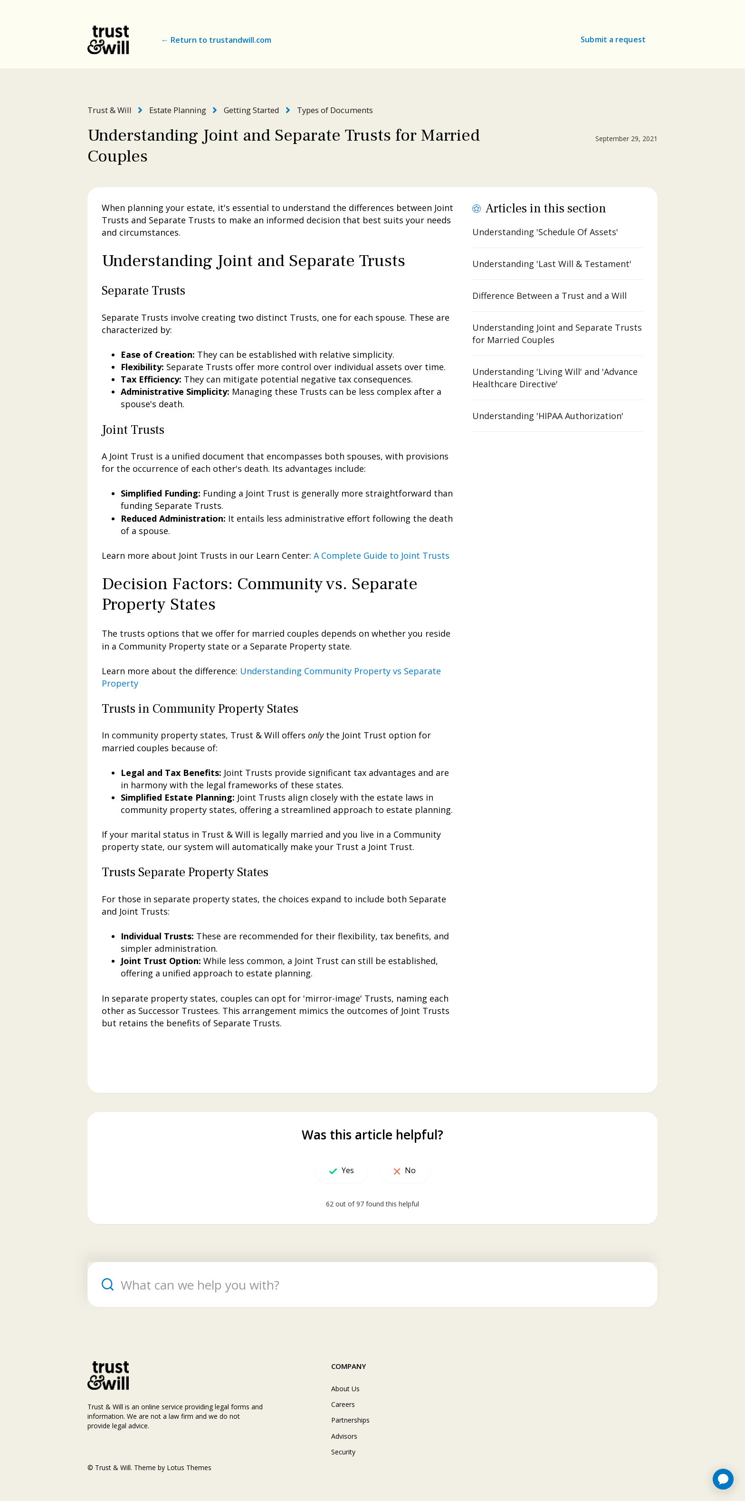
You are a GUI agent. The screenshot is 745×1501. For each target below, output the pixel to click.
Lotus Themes (189, 1467)
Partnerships (350, 1419)
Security (343, 1451)
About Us (345, 1388)
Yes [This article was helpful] (340, 1170)
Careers (343, 1403)
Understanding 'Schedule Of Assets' (545, 231)
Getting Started (247, 110)
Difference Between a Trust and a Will (549, 295)
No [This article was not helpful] (417, 1170)
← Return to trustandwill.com (216, 40)
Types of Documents (330, 110)
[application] (723, 1479)
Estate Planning (175, 110)
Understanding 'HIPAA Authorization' (547, 415)
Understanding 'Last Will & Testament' (551, 263)
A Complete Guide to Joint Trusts (381, 555)
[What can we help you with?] (372, 1284)
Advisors (344, 1435)
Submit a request (613, 39)
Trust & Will (108, 110)
